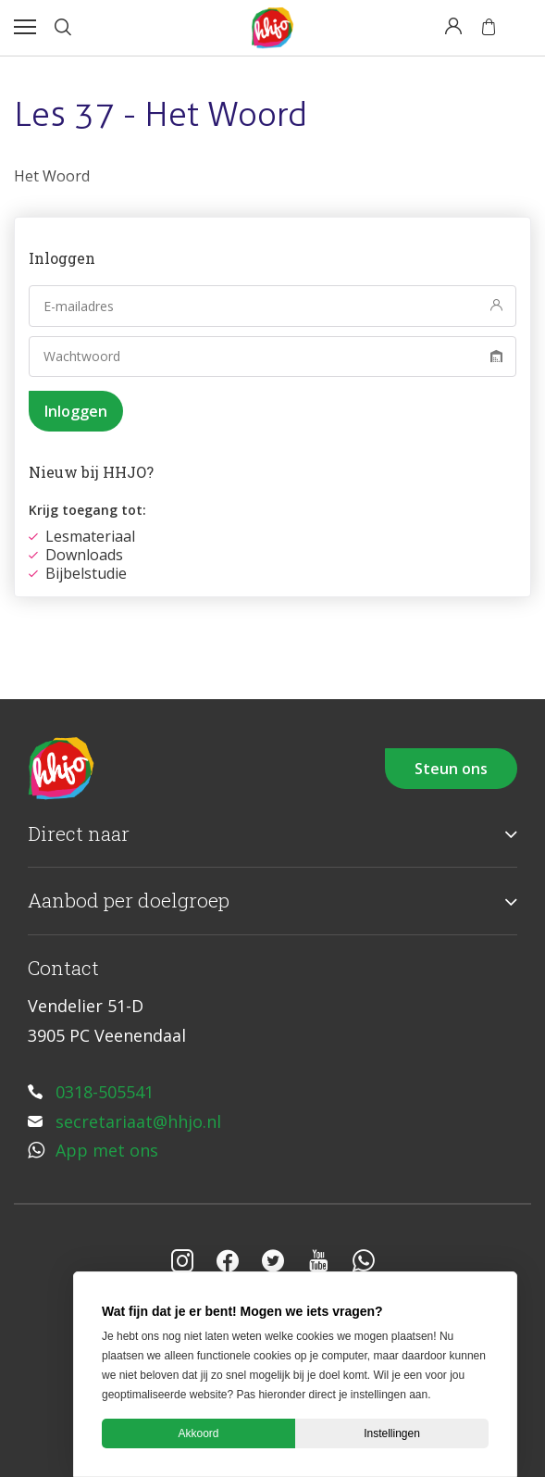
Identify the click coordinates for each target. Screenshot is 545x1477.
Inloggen (75, 411)
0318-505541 (105, 1092)
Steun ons (451, 768)
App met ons (107, 1150)
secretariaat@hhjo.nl (138, 1121)
